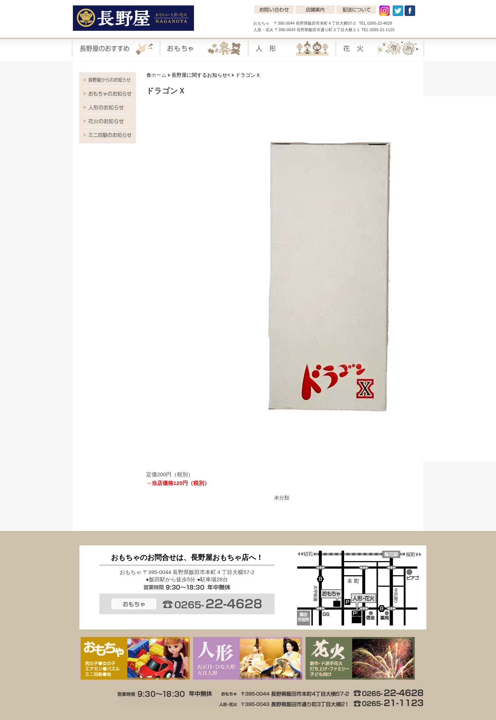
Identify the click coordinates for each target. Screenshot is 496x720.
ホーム (158, 75)
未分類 (281, 498)
